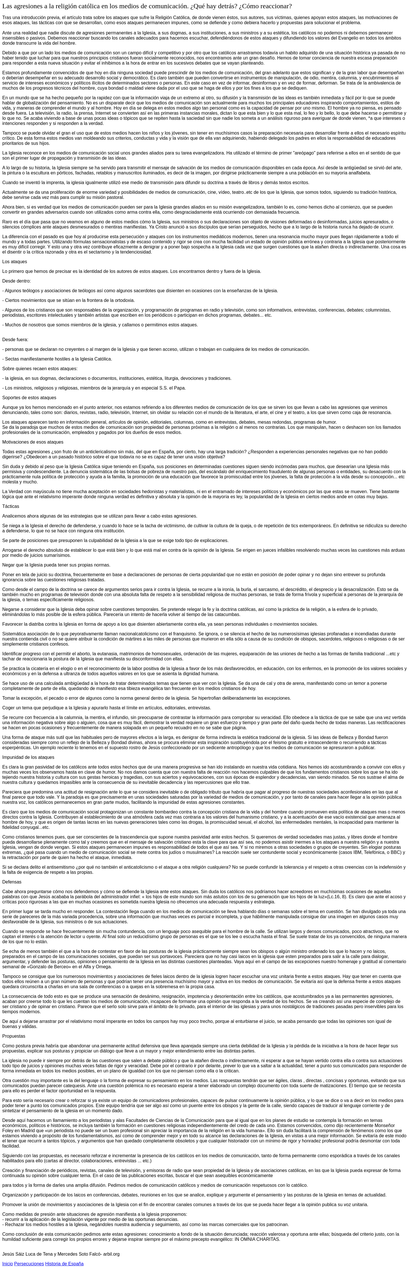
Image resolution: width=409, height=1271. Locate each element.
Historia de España (64, 1263)
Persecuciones (29, 1263)
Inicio (7, 1263)
